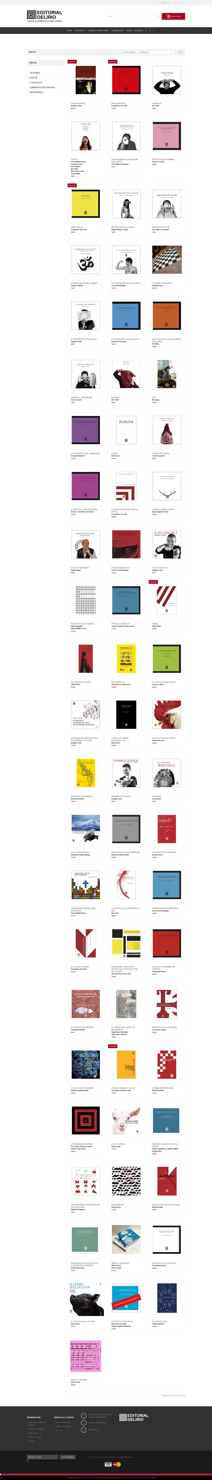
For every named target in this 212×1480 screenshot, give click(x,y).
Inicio (33, 62)
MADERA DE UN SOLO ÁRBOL (84, 283)
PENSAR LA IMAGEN (120, 624)
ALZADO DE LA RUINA (81, 682)
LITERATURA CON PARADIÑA (165, 908)
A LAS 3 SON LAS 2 (160, 568)
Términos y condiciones (37, 1429)
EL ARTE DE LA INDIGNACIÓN (84, 510)
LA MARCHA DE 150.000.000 (164, 852)
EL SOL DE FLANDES (80, 967)
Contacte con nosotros (63, 1426)
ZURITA (114, 454)
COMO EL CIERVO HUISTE (163, 510)
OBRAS (155, 624)
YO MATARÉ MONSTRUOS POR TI (126, 283)
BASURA (115, 398)
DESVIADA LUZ (118, 682)
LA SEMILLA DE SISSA (162, 283)
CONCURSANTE (78, 103)
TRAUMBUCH (117, 1205)
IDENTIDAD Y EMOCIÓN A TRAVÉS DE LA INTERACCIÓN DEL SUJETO (124, 969)
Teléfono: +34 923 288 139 (97, 1423)
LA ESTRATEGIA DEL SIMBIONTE (85, 454)
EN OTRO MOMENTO (80, 568)
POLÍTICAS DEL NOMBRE (163, 159)
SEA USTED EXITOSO (80, 852)
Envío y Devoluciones (63, 1422)
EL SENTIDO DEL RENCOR (82, 1027)
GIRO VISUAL (77, 227)
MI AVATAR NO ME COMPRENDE (125, 852)
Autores (35, 73)
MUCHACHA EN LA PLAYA (123, 227)
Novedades (36, 92)
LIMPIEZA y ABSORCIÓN (81, 398)
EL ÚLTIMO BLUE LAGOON (83, 1321)
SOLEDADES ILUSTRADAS (82, 624)
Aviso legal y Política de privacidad (37, 1423)
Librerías (31, 1441)
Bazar (33, 78)
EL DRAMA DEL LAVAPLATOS (84, 339)
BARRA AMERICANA (120, 568)
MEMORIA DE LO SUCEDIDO (164, 1027)
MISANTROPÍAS (118, 103)
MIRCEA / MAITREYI (120, 1263)
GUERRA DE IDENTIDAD (162, 1088)
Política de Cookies (35, 1437)
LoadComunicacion (125, 1457)
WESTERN (156, 796)
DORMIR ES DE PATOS (121, 796)
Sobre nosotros (34, 1433)
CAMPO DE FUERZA (161, 454)
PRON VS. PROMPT (79, 1380)
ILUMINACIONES (159, 1321)
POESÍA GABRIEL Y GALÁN (123, 1088)
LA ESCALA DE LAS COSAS (164, 1263)
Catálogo (36, 82)
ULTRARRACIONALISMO (82, 1144)
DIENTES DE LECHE (160, 227)
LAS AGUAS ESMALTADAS (163, 738)
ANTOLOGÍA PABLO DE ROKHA (166, 1205)
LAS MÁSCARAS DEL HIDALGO (125, 339)
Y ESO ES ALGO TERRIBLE (82, 1088)
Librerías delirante (42, 87)
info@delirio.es (93, 1430)
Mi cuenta (59, 1430)
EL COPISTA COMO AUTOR (163, 682)
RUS (154, 398)
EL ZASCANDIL (118, 1144)
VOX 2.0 (74, 159)
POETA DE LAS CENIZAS (81, 796)
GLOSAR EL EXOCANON (122, 1321)
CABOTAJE (156, 103)
